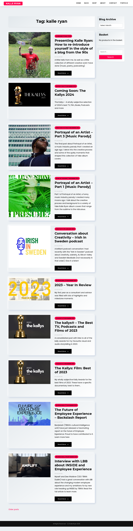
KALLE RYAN (13, 3)
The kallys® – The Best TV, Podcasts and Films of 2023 (74, 330)
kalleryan (59, 60)
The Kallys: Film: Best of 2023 (73, 374)
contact (113, 3)
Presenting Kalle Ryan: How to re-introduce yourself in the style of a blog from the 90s (73, 48)
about (102, 3)
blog (86, 3)
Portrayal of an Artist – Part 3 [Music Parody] (74, 137)
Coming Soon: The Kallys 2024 (70, 96)
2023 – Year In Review (73, 289)
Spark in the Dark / (62, 181)
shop (94, 3)
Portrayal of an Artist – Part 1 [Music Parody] (74, 188)
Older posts (14, 514)
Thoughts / (60, 322)
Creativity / (60, 232)
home (78, 3)
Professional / (60, 284)
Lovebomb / (59, 35)
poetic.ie (124, 3)
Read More (63, 77)
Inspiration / (60, 89)
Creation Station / (62, 131)
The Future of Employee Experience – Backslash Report (73, 418)
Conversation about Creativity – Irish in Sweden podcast (72, 241)
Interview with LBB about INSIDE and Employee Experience (73, 470)
